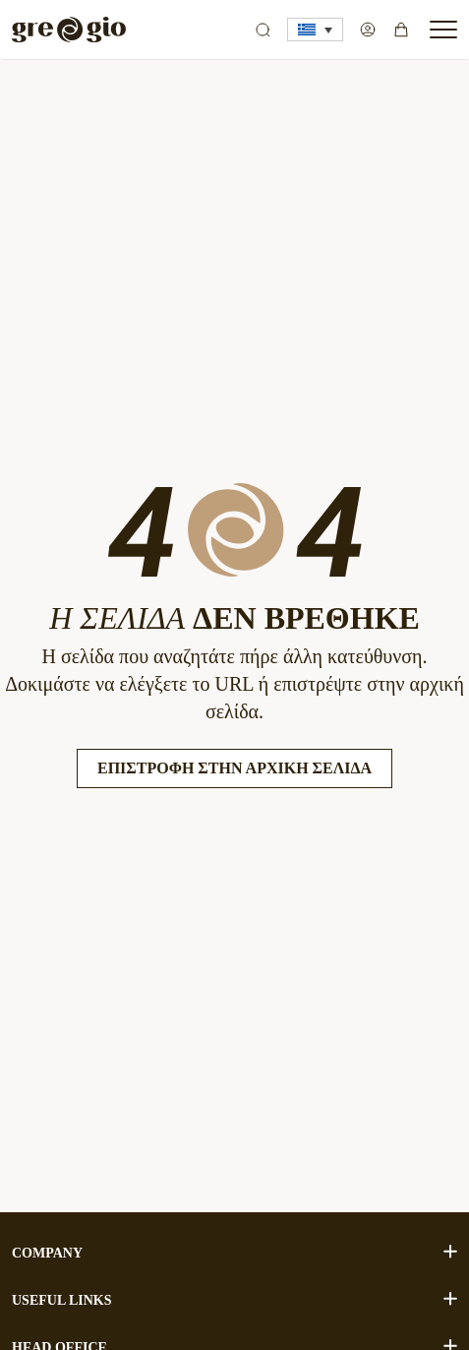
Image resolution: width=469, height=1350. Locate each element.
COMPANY (234, 1252)
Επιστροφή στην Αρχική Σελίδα (234, 768)
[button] (315, 29)
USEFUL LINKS (234, 1299)
